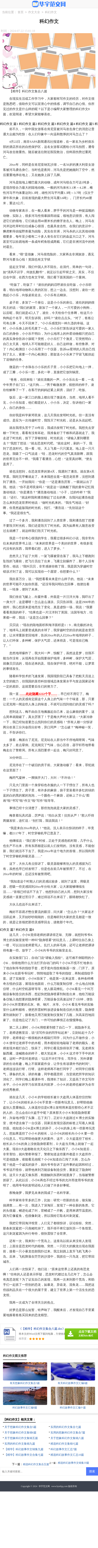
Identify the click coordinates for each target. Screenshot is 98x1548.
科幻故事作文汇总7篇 (63, 1449)
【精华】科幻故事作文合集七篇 (23, 1454)
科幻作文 (51, 12)
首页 (21, 12)
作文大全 (34, 12)
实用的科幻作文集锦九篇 (19, 1443)
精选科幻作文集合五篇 (36, 1464)
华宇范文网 (44, 1486)
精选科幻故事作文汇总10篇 (67, 1454)
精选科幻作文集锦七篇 (64, 1443)
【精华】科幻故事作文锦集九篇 (23, 1449)
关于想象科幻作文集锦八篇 (67, 1438)
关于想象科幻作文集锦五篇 (21, 1438)
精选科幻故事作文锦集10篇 (73, 1462)
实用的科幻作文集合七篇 (65, 1427)
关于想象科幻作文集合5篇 (20, 1427)
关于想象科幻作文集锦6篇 (20, 1432)
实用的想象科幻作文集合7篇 (67, 1432)
